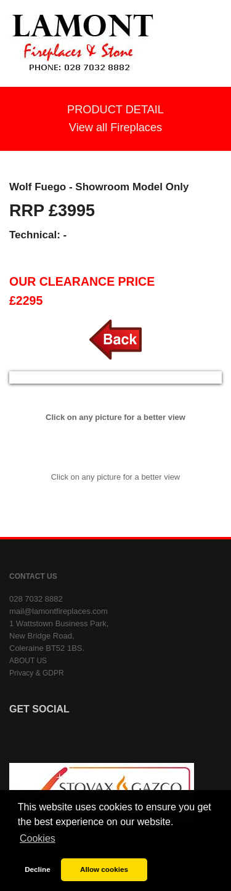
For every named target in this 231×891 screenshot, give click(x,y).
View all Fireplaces (115, 127)
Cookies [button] (37, 838)
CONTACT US (33, 576)
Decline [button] (38, 869)
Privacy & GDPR (36, 673)
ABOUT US (28, 660)
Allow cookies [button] (104, 869)
